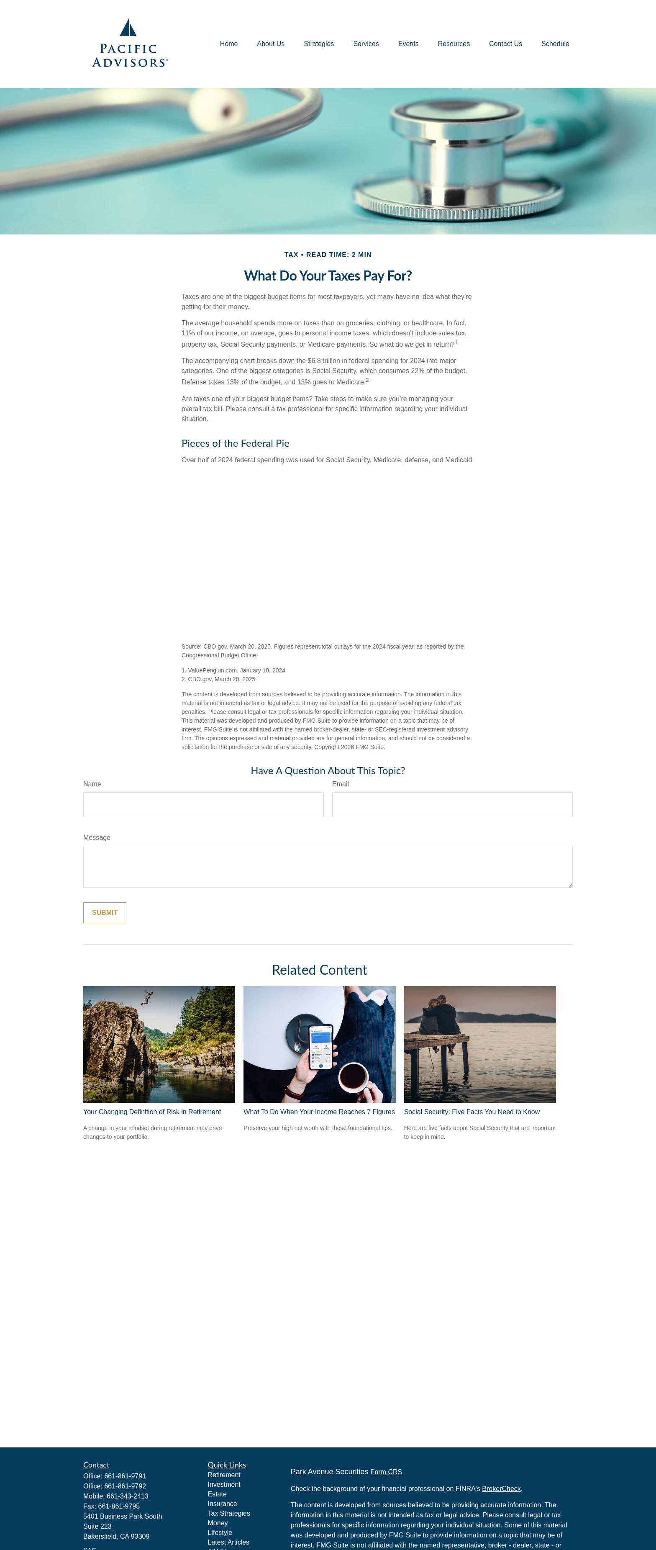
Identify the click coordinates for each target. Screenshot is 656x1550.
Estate (217, 1494)
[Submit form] (104, 912)
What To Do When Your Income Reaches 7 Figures (319, 1111)
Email (340, 784)
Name (92, 784)
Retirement (224, 1474)
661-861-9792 (125, 1486)
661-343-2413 (128, 1496)
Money (218, 1523)
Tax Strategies (229, 1513)
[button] (229, 44)
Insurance (222, 1503)
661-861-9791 (125, 1476)
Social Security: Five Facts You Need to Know (472, 1111)
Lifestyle (220, 1532)
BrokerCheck (501, 1488)
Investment (224, 1484)
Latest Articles (229, 1542)
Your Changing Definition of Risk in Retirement (152, 1111)
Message (96, 837)
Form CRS (386, 1471)
